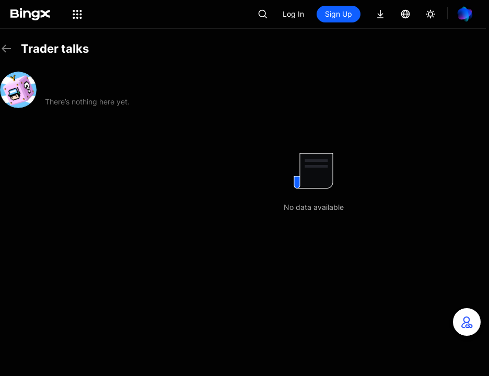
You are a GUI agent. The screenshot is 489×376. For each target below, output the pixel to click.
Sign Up (338, 13)
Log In (293, 13)
